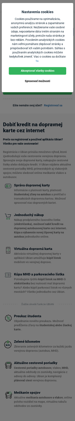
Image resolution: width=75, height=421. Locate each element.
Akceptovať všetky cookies (37, 70)
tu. (37, 60)
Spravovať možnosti (37, 81)
